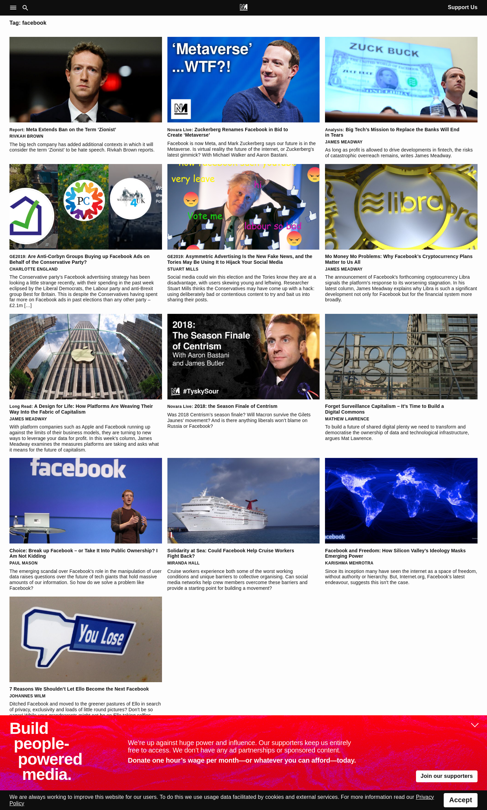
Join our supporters (447, 776)
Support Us (463, 7)
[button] (14, 8)
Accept (460, 800)
